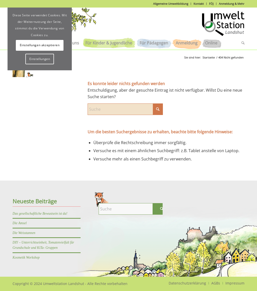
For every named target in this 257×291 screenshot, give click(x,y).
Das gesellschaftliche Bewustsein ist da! (40, 213)
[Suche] (241, 43)
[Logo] (223, 26)
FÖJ (211, 4)
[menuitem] (109, 43)
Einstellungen (39, 59)
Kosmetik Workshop (26, 257)
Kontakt (199, 4)
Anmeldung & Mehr (231, 4)
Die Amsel (20, 223)
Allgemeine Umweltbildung (170, 4)
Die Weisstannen (24, 233)
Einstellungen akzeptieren (40, 45)
